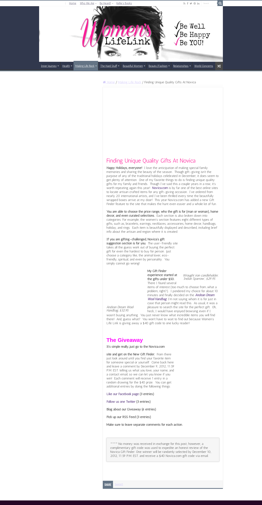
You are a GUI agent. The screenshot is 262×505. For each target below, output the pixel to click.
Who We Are (87, 3)
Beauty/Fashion (158, 66)
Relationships (180, 66)
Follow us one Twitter (120, 402)
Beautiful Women (133, 66)
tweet (119, 484)
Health (66, 66)
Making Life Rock (84, 66)
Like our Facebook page (123, 394)
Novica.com (160, 188)
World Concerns (203, 66)
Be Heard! (105, 3)
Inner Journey (49, 66)
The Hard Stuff (108, 66)
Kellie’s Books (124, 3)
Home (72, 3)
